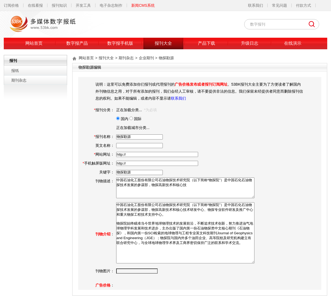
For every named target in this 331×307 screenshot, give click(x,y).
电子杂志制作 (111, 5)
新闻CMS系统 (143, 5)
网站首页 (34, 43)
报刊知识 (59, 5)
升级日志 (249, 43)
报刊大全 (163, 43)
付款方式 (303, 5)
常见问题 (279, 5)
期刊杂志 (18, 80)
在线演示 (292, 43)
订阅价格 (11, 5)
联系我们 (255, 5)
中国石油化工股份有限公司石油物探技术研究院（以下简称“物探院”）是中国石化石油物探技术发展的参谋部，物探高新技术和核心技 (185, 187)
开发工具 (83, 5)
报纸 (15, 70)
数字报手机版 (120, 43)
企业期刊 (146, 58)
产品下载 (206, 43)
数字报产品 (77, 43)
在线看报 (35, 5)
